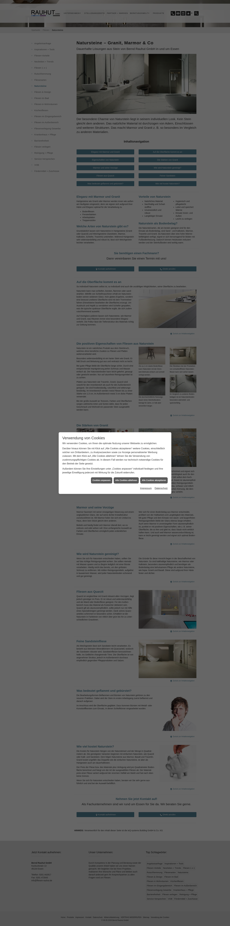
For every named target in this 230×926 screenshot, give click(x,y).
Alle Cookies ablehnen (126, 449)
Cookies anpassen (102, 449)
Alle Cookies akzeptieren (154, 449)
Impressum (146, 457)
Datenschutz (161, 457)
